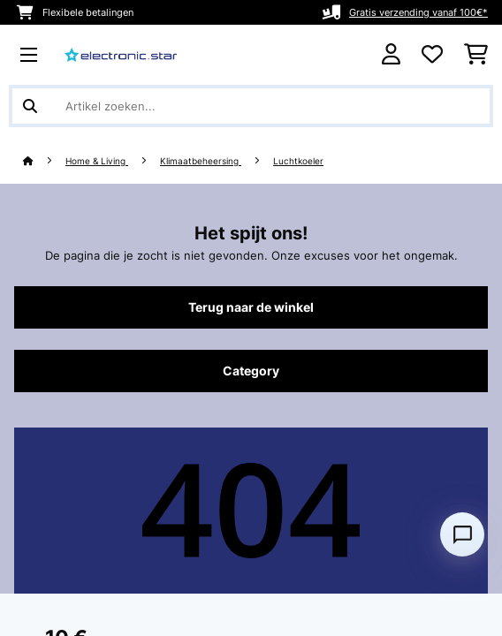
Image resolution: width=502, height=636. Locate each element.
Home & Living (96, 161)
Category (251, 371)
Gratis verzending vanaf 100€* (418, 12)
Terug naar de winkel (251, 307)
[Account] (391, 54)
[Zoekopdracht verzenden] (30, 106)
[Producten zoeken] (251, 106)
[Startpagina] (44, 161)
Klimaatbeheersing (200, 161)
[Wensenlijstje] (432, 55)
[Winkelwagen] (476, 55)
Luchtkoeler (298, 161)
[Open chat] (462, 534)
